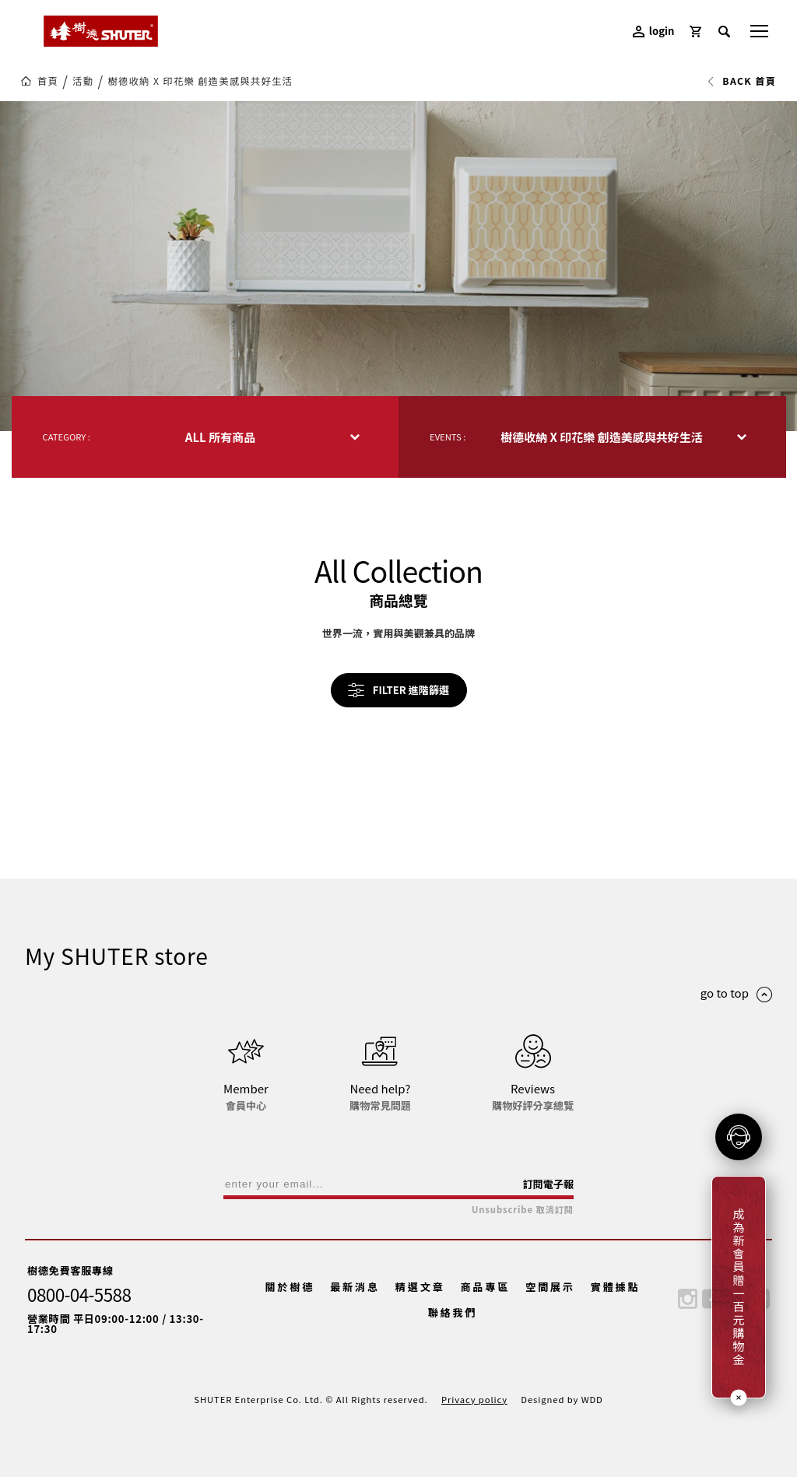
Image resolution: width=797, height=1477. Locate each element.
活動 (82, 81)
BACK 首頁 (741, 81)
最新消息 (355, 1286)
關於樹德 (290, 1286)
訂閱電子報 (548, 1184)
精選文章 (420, 1286)
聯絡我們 (453, 1312)
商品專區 (485, 1286)
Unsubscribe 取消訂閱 (523, 1209)
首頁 (47, 81)
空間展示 (550, 1286)
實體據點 (616, 1286)
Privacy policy (474, 1399)
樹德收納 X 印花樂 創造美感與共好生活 (200, 81)
